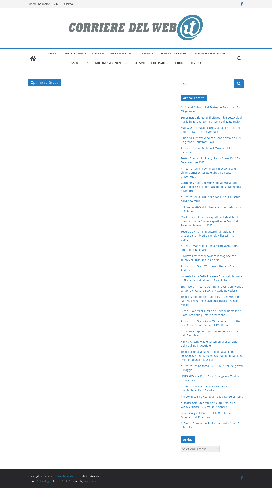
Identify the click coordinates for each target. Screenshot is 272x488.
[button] (153, 54)
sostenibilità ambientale (105, 63)
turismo (139, 63)
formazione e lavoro (210, 53)
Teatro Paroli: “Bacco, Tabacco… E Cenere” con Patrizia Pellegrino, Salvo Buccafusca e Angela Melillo (210, 300)
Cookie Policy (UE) (188, 63)
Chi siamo (158, 63)
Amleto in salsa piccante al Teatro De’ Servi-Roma (212, 396)
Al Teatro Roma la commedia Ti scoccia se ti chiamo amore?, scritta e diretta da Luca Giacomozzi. (208, 172)
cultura (145, 53)
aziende (51, 53)
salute (76, 63)
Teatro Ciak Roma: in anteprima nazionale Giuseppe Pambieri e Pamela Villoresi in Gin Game (208, 235)
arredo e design (74, 53)
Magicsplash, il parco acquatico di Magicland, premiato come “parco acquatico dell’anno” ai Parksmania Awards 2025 (210, 221)
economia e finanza (175, 53)
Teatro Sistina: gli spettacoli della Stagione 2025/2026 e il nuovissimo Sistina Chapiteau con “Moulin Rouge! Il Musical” (211, 356)
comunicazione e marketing (112, 53)
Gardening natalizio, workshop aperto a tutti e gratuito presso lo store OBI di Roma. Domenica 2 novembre (212, 186)
